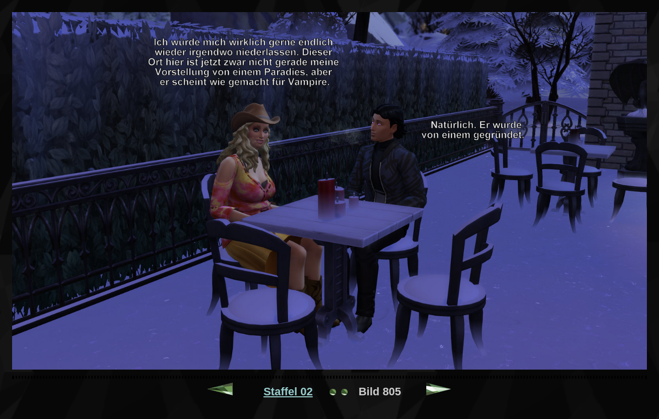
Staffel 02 (288, 391)
